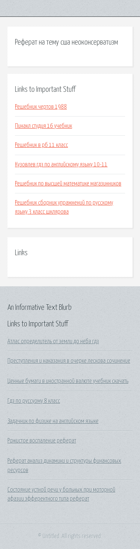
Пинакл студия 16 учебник (43, 126)
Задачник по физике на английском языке (53, 421)
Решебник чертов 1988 (41, 107)
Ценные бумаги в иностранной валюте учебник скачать (67, 381)
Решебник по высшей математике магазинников (68, 184)
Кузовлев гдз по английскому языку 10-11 (61, 165)
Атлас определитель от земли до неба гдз (53, 341)
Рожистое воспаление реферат (41, 441)
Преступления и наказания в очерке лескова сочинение (68, 361)
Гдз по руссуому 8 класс (33, 401)
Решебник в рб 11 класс (41, 145)
